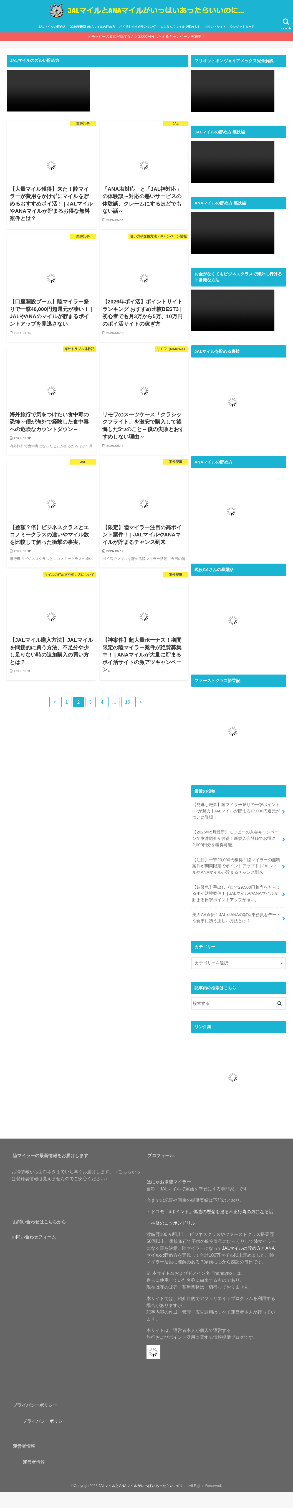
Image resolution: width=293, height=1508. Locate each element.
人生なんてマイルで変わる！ (180, 25)
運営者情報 (34, 1458)
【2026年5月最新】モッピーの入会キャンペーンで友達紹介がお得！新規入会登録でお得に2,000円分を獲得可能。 (235, 836)
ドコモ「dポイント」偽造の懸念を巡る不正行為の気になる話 (212, 1207)
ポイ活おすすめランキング (137, 25)
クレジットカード (242, 25)
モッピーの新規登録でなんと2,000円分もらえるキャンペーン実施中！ (148, 35)
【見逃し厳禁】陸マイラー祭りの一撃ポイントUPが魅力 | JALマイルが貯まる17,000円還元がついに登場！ (236, 809)
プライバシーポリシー (45, 1417)
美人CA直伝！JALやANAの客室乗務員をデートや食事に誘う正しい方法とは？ (236, 914)
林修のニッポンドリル (173, 1219)
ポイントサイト (215, 25)
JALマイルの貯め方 (52, 25)
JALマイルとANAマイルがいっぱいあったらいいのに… (143, 1482)
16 (128, 700)
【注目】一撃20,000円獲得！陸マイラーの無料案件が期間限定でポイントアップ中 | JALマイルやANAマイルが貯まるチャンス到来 (236, 863)
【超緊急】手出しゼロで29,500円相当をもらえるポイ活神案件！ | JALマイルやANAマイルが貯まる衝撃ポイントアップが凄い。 (236, 890)
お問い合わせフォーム (34, 1232)
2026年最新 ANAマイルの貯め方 (92, 25)
